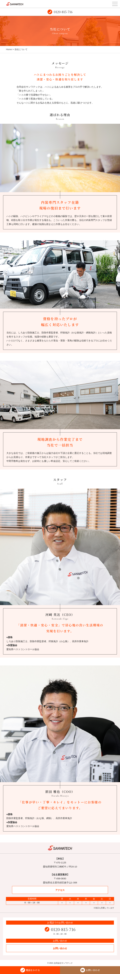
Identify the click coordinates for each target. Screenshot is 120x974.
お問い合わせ (60, 948)
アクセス (60, 890)
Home (9, 49)
